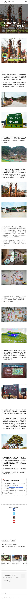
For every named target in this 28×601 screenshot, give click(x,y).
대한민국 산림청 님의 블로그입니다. (11, 577)
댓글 (2, 568)
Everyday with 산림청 (7, 2)
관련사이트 (3, 593)
